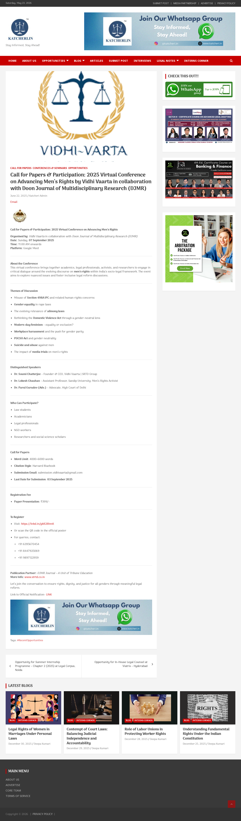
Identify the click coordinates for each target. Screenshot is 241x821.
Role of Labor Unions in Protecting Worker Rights (145, 732)
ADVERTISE (207, 3)
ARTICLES (96, 60)
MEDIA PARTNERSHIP (184, 3)
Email (13, 202)
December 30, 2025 (20, 744)
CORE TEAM (13, 790)
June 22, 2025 (18, 196)
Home (12, 60)
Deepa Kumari (42, 744)
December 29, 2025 (78, 748)
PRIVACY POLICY (226, 3)
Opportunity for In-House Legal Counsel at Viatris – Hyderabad (121, 664)
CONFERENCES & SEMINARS (50, 168)
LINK (49, 594)
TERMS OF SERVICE (18, 796)
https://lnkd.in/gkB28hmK (37, 524)
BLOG (77, 60)
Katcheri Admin (38, 196)
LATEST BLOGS (20, 686)
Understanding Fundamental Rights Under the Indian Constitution (206, 734)
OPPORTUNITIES (53, 60)
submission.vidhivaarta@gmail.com (60, 473)
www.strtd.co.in (34, 577)
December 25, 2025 (194, 744)
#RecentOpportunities (30, 640)
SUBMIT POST (161, 3)
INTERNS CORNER (196, 60)
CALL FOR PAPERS (20, 168)
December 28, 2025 (136, 739)
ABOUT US (29, 60)
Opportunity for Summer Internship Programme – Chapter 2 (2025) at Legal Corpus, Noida (45, 666)
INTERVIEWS (142, 60)
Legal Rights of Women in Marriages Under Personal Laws (30, 734)
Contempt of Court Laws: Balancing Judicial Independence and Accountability (87, 736)
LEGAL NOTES (166, 60)
